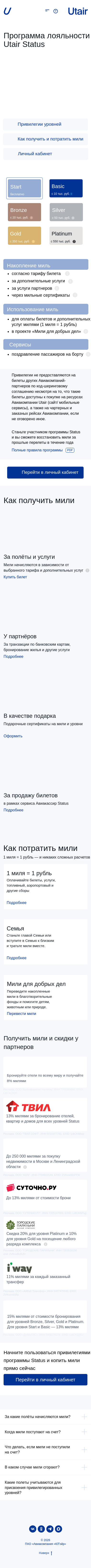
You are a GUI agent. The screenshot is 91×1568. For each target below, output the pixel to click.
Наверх (45, 1553)
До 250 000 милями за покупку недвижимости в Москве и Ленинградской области (43, 1161)
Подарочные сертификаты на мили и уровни (43, 724)
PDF (70, 450)
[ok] (41, 1529)
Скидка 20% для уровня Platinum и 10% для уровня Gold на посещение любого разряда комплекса (41, 1239)
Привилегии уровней (39, 124)
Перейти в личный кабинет (50, 472)
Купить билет (15, 577)
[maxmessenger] (58, 1529)
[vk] (32, 1529)
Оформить (13, 736)
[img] (9, 124)
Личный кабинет (35, 153)
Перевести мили (21, 1014)
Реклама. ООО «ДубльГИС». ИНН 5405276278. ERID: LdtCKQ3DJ (43, 1334)
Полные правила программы (37, 450)
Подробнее (13, 656)
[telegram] (50, 1529)
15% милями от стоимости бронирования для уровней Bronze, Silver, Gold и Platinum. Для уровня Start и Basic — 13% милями (45, 1321)
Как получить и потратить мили (50, 138)
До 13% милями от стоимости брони (38, 1198)
